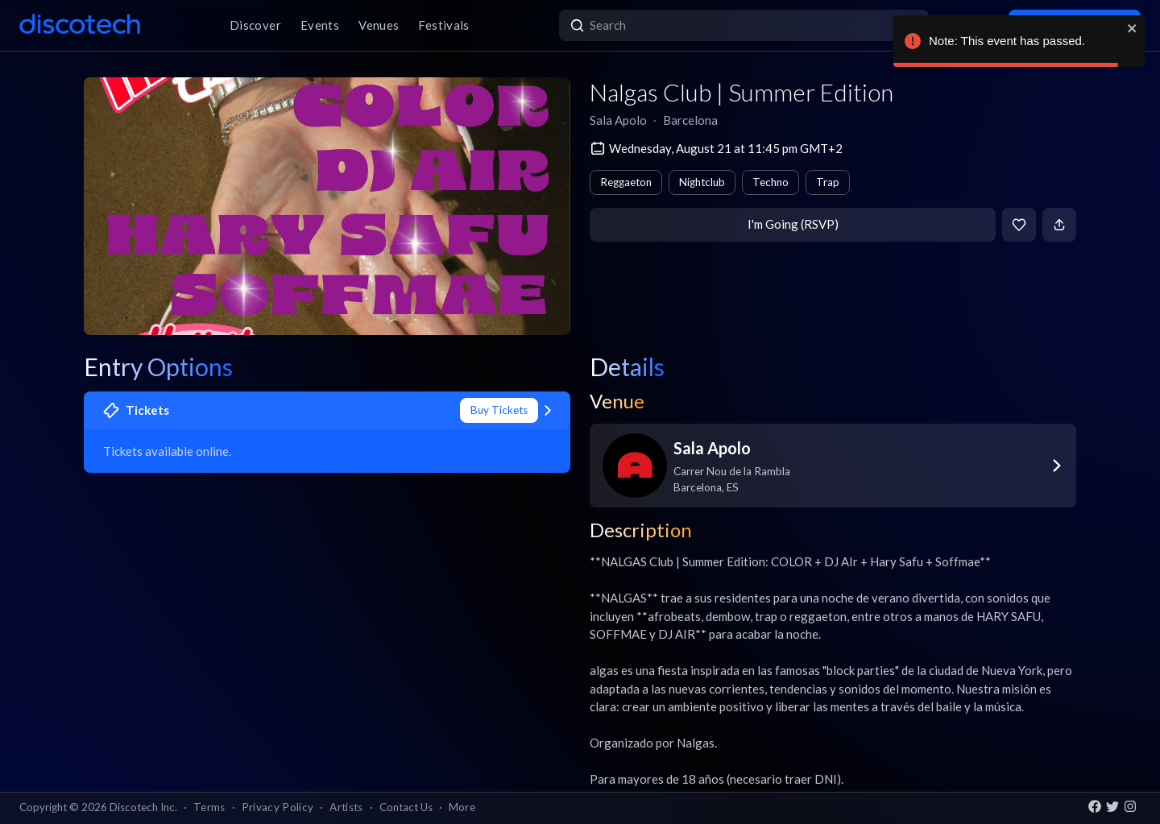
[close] (1132, 28)
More (462, 807)
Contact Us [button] (406, 807)
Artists (345, 807)
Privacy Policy (278, 807)
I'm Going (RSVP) (793, 224)
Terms (209, 807)
